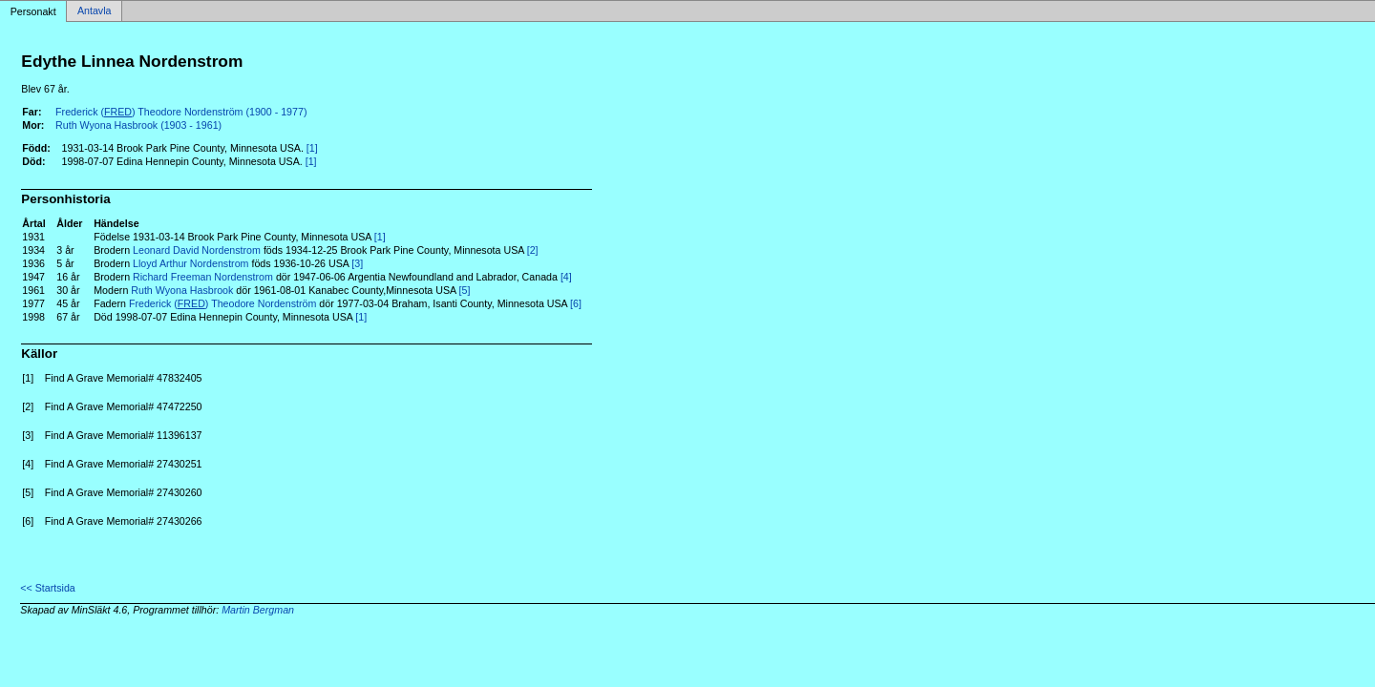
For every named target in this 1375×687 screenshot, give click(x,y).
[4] (566, 276)
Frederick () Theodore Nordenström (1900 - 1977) (181, 111)
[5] (465, 290)
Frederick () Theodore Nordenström (222, 303)
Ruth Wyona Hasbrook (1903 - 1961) (138, 125)
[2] (533, 250)
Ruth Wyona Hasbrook (182, 290)
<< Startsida (47, 587)
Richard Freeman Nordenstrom (203, 276)
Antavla (94, 11)
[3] (357, 263)
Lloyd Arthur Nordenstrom (190, 263)
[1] (312, 148)
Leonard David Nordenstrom (197, 250)
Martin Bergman (258, 609)
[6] (576, 303)
